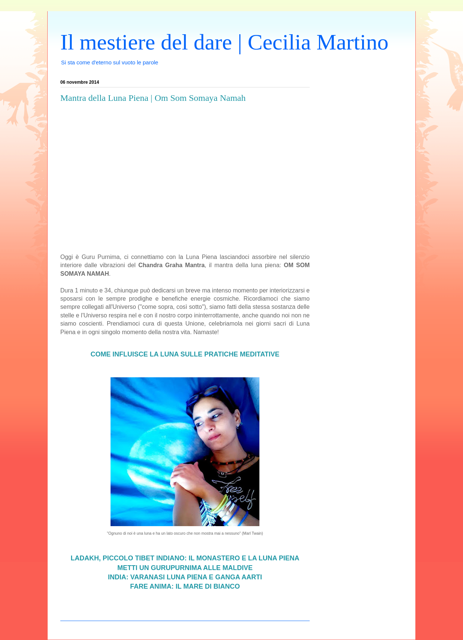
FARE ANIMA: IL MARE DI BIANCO (185, 586)
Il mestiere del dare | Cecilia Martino (224, 42)
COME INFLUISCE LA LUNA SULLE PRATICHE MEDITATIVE (185, 354)
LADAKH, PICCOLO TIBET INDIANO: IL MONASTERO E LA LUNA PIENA (185, 558)
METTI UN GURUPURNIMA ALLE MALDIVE (185, 568)
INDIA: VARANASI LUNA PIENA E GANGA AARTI (185, 577)
